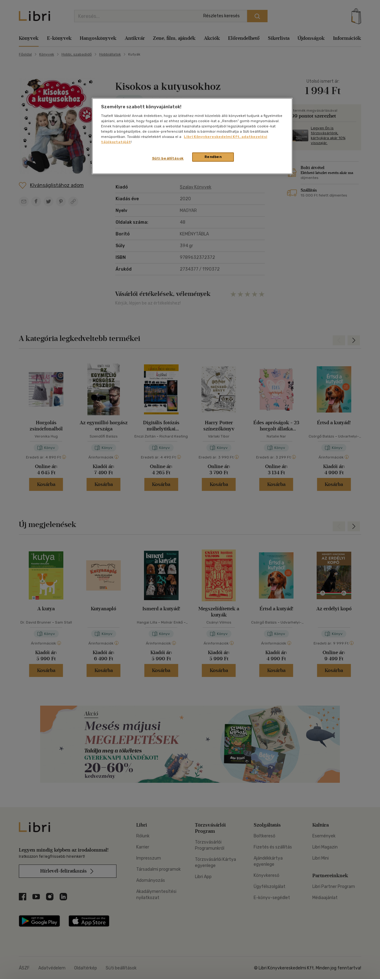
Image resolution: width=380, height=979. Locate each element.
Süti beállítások (168, 158)
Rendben (213, 157)
